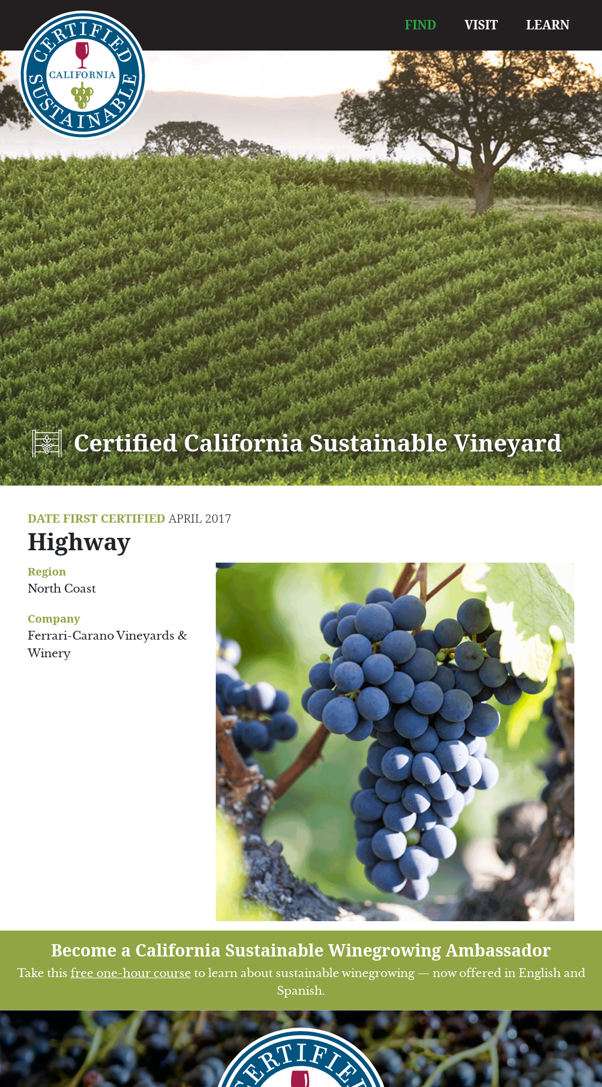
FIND (421, 24)
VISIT (481, 24)
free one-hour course (131, 973)
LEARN (548, 24)
